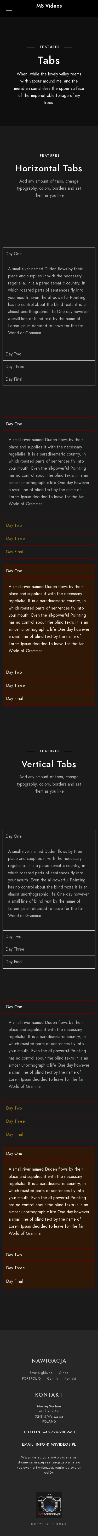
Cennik (52, 1378)
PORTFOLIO (31, 1378)
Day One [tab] (13, 254)
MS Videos (49, 5)
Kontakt (70, 1378)
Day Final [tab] (13, 379)
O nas (63, 1372)
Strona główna (41, 1372)
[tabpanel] (49, 304)
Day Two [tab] (13, 354)
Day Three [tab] (14, 367)
